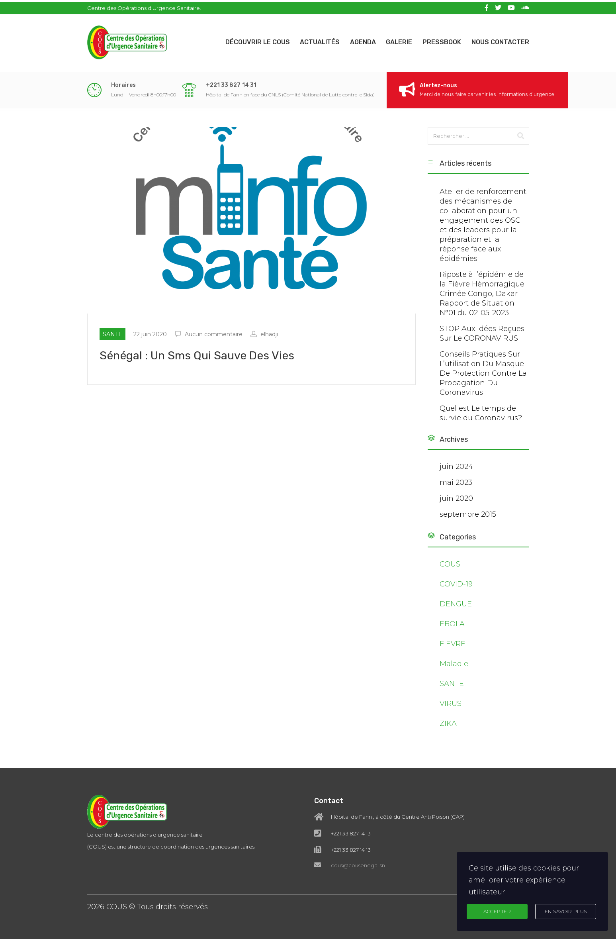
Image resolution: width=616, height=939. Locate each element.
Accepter (497, 911)
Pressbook (440, 40)
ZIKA (448, 726)
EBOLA (452, 627)
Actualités (313, 40)
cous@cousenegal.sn (358, 844)
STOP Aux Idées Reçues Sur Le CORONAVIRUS (482, 336)
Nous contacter (500, 40)
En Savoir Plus (566, 911)
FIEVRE (452, 647)
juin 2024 (456, 469)
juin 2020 (456, 501)
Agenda (358, 40)
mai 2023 (456, 485)
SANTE (452, 686)
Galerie (396, 40)
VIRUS (451, 706)
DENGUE (456, 607)
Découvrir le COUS (249, 40)
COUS (450, 567)
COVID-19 (456, 587)
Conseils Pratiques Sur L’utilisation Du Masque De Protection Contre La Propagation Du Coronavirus (483, 376)
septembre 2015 (468, 517)
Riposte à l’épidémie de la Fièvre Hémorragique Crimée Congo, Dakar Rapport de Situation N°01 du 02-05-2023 (482, 296)
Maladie (454, 667)
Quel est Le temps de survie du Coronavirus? (481, 416)
